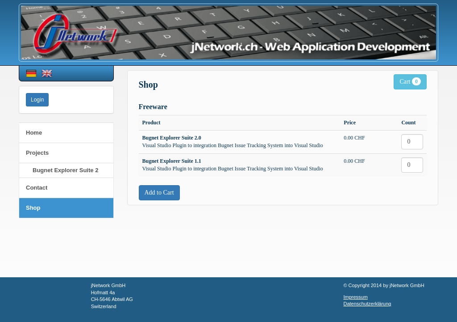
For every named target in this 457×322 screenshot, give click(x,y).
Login (37, 100)
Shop (33, 207)
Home (34, 132)
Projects (37, 152)
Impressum (355, 297)
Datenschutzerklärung (367, 303)
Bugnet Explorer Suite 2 (65, 170)
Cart (410, 81)
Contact (36, 187)
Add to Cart (159, 192)
